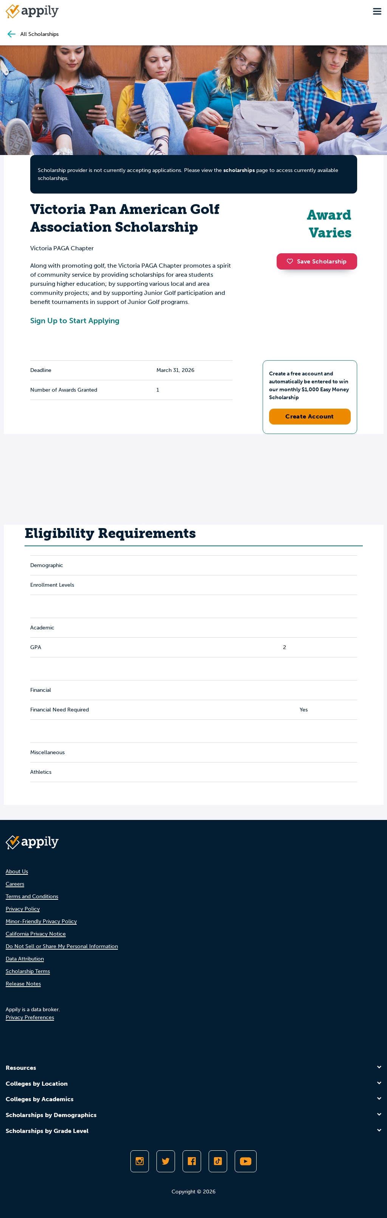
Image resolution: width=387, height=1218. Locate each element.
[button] (292, 261)
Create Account (309, 416)
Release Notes (23, 984)
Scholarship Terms (28, 971)
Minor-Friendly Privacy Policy (41, 921)
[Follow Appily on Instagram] (139, 1161)
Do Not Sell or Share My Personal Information (62, 946)
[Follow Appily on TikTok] (218, 1161)
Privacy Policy (23, 909)
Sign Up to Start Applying (74, 320)
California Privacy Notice (36, 934)
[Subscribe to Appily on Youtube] (246, 1161)
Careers (15, 884)
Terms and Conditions (32, 896)
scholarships (239, 170)
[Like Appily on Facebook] (192, 1161)
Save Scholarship (317, 261)
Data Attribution (25, 959)
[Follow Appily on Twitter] (165, 1161)
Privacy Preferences (30, 1017)
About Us (17, 871)
